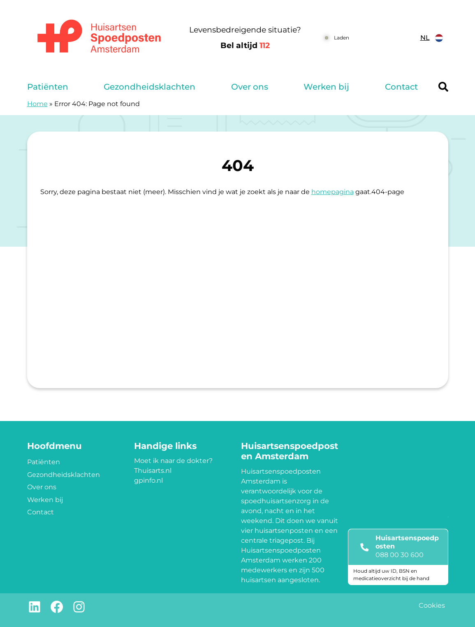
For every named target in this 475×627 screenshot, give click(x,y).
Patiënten (47, 87)
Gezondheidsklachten (149, 87)
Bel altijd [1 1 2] (245, 45)
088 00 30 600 (399, 555)
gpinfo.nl (148, 480)
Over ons (249, 87)
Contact (401, 87)
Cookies (432, 605)
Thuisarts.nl (152, 470)
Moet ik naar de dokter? (173, 461)
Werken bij (326, 87)
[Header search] (443, 86)
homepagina (332, 192)
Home (37, 104)
